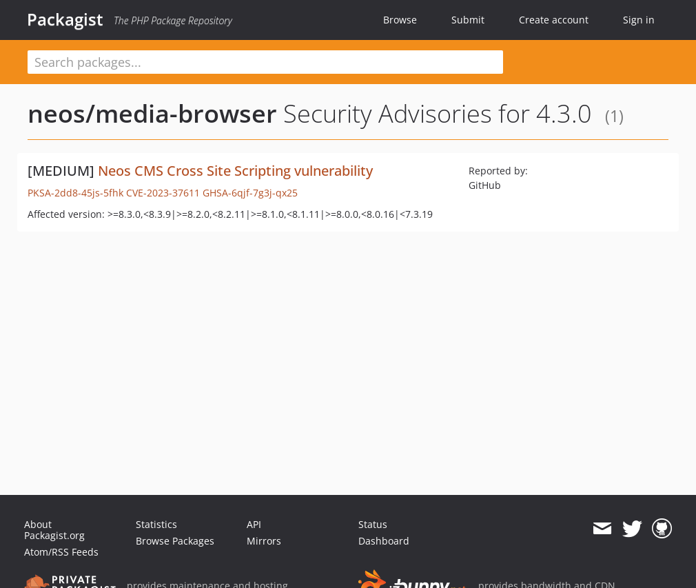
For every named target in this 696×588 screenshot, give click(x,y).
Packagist (65, 19)
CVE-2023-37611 (163, 192)
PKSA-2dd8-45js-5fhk (75, 192)
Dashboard (383, 540)
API (254, 524)
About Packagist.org (54, 530)
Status (372, 524)
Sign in (639, 19)
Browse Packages (175, 540)
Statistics (156, 524)
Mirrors (264, 540)
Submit (467, 19)
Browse (400, 19)
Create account (553, 19)
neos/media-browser (152, 113)
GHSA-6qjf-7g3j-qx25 (250, 192)
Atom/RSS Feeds (61, 551)
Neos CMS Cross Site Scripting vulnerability (235, 170)
